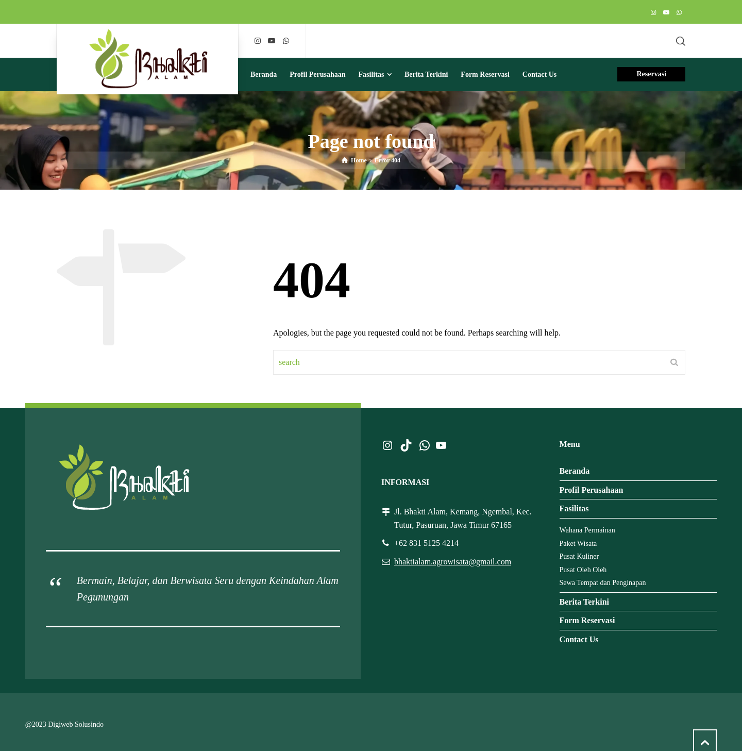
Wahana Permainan (587, 530)
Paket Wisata (578, 543)
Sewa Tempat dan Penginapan (603, 583)
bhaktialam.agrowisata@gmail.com (452, 561)
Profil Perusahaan (591, 490)
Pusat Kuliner (579, 556)
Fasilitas (574, 508)
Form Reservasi (587, 620)
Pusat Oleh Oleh (583, 570)
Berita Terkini (584, 601)
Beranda (575, 470)
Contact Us (579, 639)
